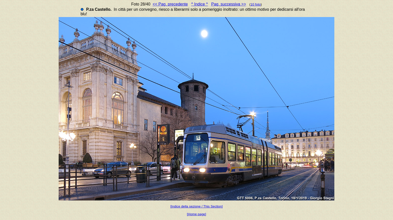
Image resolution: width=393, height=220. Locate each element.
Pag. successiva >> (228, 4)
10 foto (255, 4)
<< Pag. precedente (170, 4)
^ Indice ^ (199, 4)
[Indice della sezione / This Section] (196, 206)
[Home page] (196, 214)
